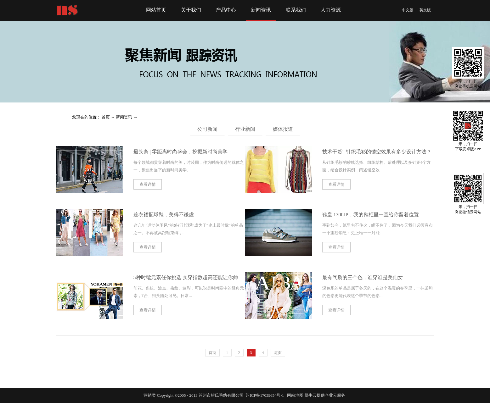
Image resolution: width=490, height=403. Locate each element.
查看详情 (147, 184)
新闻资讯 (124, 117)
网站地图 (294, 395)
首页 (212, 353)
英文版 (425, 10)
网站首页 (156, 10)
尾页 (278, 353)
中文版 (407, 10)
